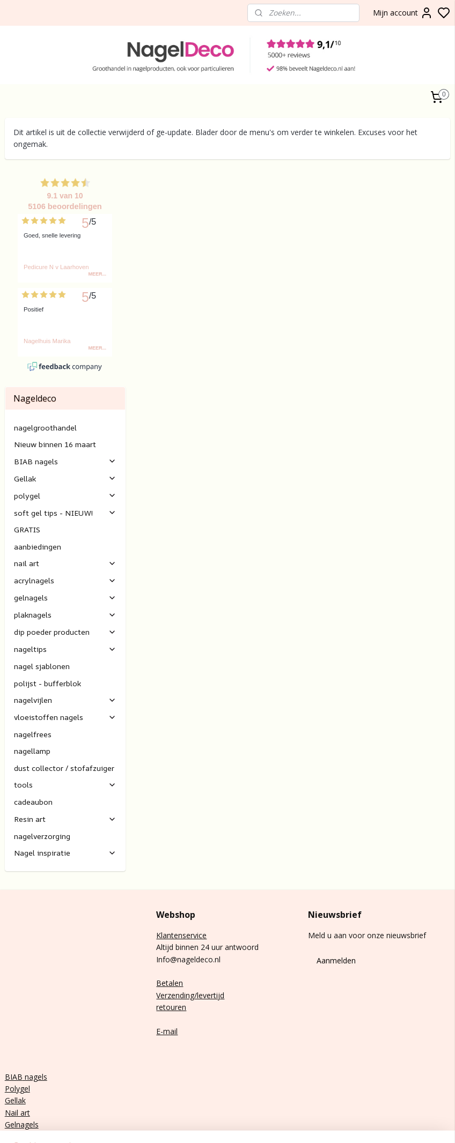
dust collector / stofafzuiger (64, 711)
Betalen (169, 926)
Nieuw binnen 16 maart (55, 387)
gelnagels (65, 541)
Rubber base (26, 1079)
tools (65, 728)
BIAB (14, 1019)
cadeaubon (33, 744)
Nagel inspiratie (65, 795)
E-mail (167, 974)
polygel (65, 438)
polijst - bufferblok (47, 626)
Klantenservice (181, 878)
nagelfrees (33, 677)
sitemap (377, 1123)
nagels (35, 1019)
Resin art (65, 761)
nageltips (65, 592)
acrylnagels (65, 523)
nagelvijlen (65, 642)
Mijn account (403, 12)
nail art (65, 506)
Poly (12, 1031)
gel (25, 1031)
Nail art (17, 1055)
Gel (10, 1043)
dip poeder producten (65, 575)
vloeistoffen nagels (65, 660)
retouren (171, 950)
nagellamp (32, 694)
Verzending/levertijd (190, 938)
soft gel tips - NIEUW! (65, 455)
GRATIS (27, 472)
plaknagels (65, 558)
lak (21, 1043)
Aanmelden (336, 903)
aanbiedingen (37, 489)
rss (400, 1123)
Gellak (65, 421)
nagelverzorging (42, 779)
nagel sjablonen (42, 609)
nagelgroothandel (45, 370)
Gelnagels (22, 1067)
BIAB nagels (65, 404)
